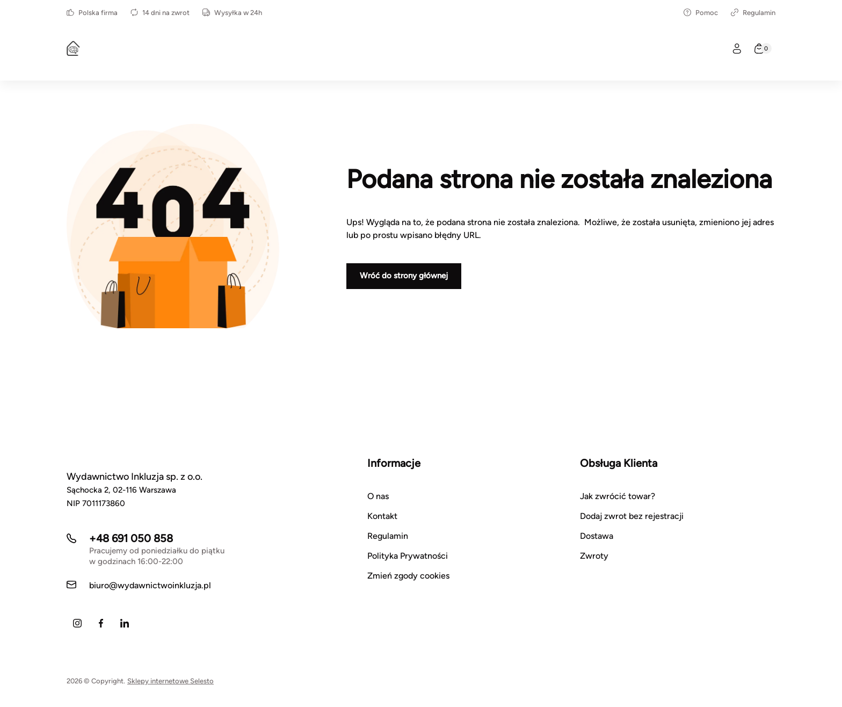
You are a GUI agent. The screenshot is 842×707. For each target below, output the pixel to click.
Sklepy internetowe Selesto (170, 681)
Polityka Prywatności (407, 556)
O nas (378, 496)
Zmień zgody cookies (408, 576)
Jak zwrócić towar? (617, 496)
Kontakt (382, 516)
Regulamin (753, 13)
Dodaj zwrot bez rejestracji (632, 516)
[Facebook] (101, 623)
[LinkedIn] (124, 623)
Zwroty (594, 556)
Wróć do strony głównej (404, 275)
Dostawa (596, 536)
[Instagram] (77, 623)
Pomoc (701, 13)
